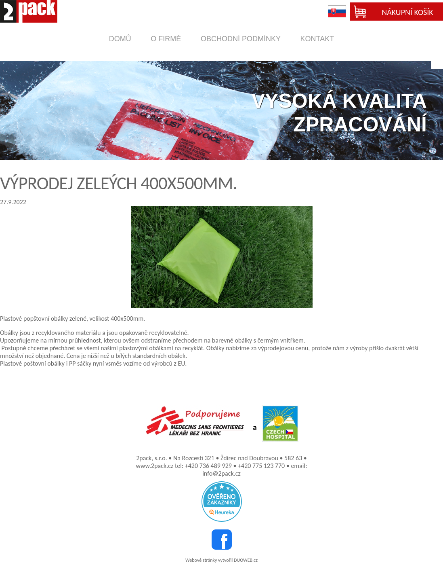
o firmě (166, 39)
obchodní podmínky (241, 39)
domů (120, 39)
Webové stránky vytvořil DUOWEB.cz (221, 560)
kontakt (317, 39)
